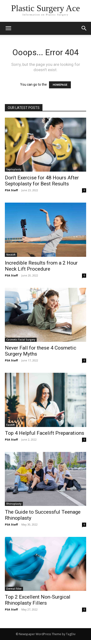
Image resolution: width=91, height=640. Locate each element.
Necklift (11, 254)
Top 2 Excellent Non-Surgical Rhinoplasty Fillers (37, 600)
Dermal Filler (14, 588)
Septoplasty (13, 169)
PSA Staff (11, 190)
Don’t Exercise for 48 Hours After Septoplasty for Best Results (42, 181)
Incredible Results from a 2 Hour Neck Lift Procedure (41, 266)
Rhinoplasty (13, 503)
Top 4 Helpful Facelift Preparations (44, 433)
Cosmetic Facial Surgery (20, 339)
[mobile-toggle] (8, 28)
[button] (84, 28)
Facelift (10, 425)
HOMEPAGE (60, 84)
